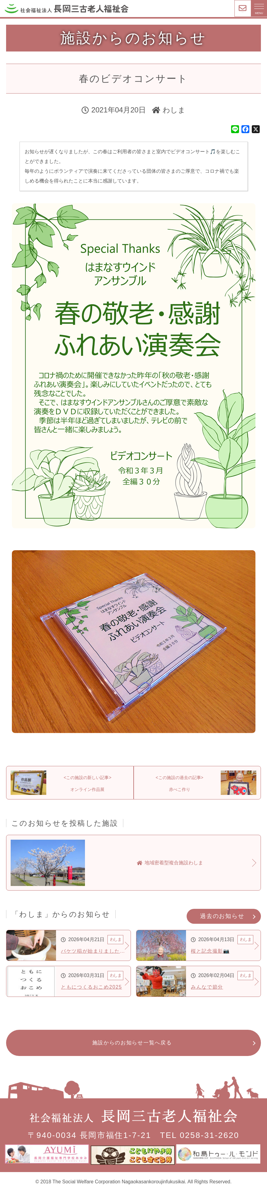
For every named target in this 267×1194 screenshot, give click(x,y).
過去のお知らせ (222, 919)
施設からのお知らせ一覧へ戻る (132, 1046)
